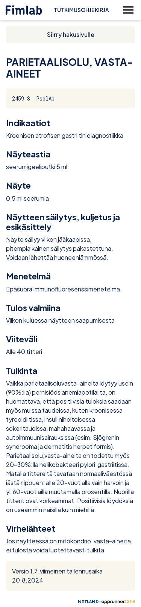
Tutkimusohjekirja (81, 9)
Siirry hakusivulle (70, 34)
